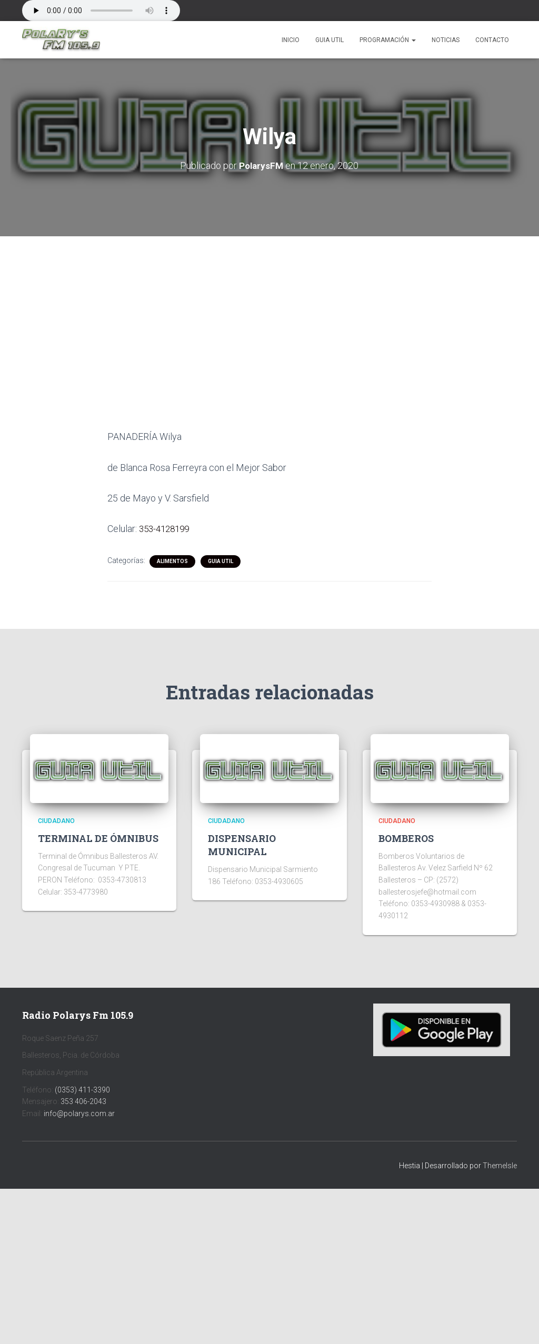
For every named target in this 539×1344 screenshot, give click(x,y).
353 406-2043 (83, 1101)
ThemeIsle (500, 1165)
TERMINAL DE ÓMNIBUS (98, 837)
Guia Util (329, 40)
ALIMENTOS (172, 561)
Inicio (291, 40)
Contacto (492, 40)
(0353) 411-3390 (82, 1089)
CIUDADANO (56, 820)
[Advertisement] (269, 314)
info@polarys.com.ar (79, 1113)
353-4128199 (166, 528)
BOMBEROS (406, 837)
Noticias (446, 40)
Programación (388, 40)
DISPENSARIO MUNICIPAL (242, 844)
